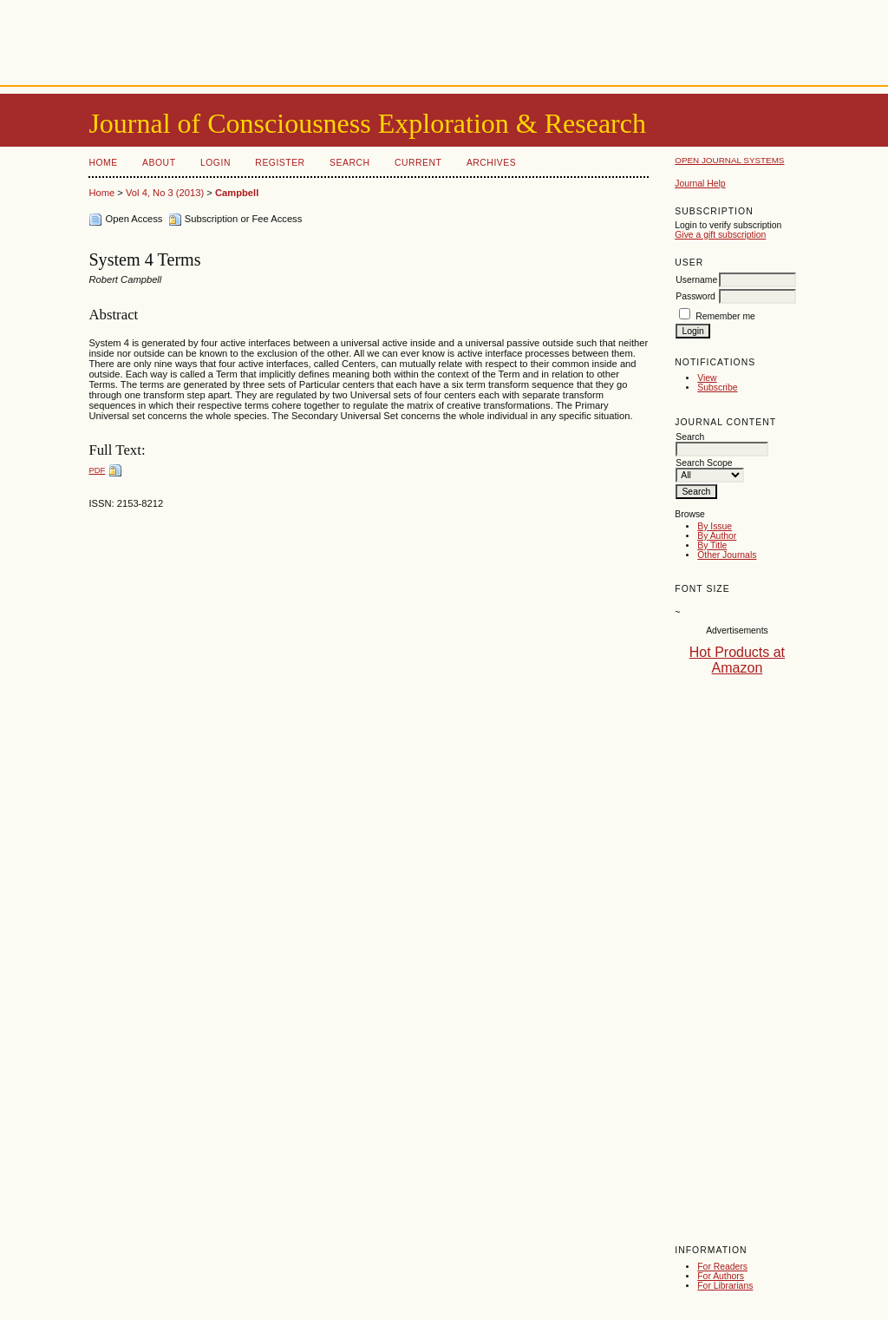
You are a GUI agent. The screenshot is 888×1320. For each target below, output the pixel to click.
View (706, 378)
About (158, 162)
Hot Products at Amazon (737, 660)
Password (695, 296)
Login (215, 162)
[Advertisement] (444, 39)
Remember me (725, 316)
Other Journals (726, 555)
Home (102, 162)
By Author (716, 536)
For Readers (722, 1266)
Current (418, 162)
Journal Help (700, 183)
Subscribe (717, 387)
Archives (491, 162)
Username (696, 280)
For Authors (720, 1276)
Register (279, 162)
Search (349, 162)
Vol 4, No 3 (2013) (165, 192)
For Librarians (725, 1285)
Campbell (236, 192)
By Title (712, 545)
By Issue (714, 526)
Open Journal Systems (729, 160)
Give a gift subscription (720, 235)
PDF (96, 470)
